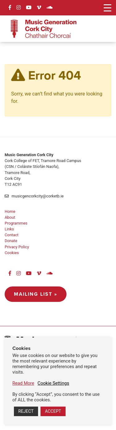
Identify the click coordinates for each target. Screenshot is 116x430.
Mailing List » (35, 294)
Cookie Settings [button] (53, 383)
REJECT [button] (26, 411)
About (10, 217)
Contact (12, 235)
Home (10, 211)
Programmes (16, 223)
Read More (23, 383)
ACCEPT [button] (53, 411)
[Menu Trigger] (107, 8)
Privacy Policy (17, 247)
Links (9, 229)
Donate (11, 240)
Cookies (12, 252)
